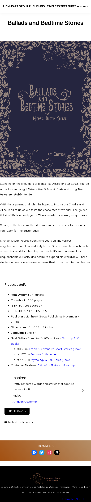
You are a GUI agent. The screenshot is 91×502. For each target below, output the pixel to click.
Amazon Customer (25, 401)
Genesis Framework (60, 487)
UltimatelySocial (73, 499)
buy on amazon (17, 411)
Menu (84, 6)
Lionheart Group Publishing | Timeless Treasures (39, 6)
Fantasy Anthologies (44, 354)
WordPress (77, 487)
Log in (87, 487)
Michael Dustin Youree (21, 422)
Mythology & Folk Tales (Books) (51, 360)
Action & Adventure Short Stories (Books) (55, 349)
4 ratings (69, 365)
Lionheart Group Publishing (33, 487)
